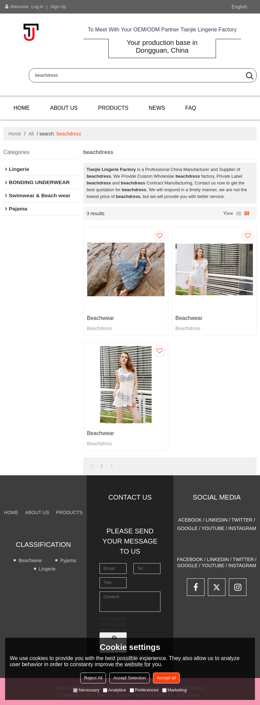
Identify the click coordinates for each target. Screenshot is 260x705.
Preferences (144, 690)
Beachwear (100, 318)
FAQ (190, 108)
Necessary (86, 690)
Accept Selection (129, 677)
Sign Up (58, 6)
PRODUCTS (113, 108)
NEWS (157, 108)
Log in (37, 6)
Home (22, 108)
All (31, 133)
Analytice (114, 690)
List (239, 213)
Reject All (93, 677)
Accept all (166, 677)
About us (64, 108)
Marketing (174, 690)
